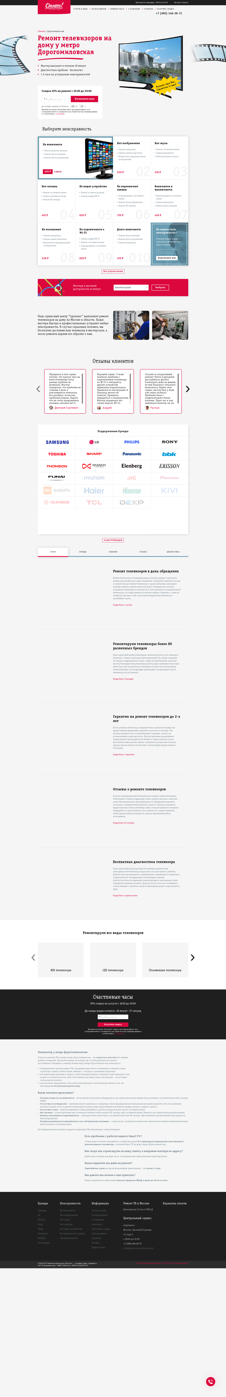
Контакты (148, 9)
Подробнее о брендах (123, 808)
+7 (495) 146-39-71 (169, 13)
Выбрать (160, 287)
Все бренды (44, 1372)
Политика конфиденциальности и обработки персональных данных (162, 1392)
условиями (60, 114)
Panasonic (43, 1362)
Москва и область (181, 2)
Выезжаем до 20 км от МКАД (138, 1338)
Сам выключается (69, 1367)
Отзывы (95, 1372)
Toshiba (41, 1367)
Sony (40, 1353)
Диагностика (98, 1376)
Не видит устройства (71, 1358)
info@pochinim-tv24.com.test (138, 1377)
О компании (134, 9)
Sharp (40, 1358)
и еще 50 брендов (113, 669)
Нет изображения (69, 1344)
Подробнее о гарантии (123, 883)
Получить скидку (165, 9)
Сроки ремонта (99, 1362)
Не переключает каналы (72, 1362)
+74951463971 (210, 1378)
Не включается (67, 1339)
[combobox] (131, 287)
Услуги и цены (80, 9)
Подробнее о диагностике (125, 1024)
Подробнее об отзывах (123, 952)
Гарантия (96, 1367)
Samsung (42, 1339)
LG (39, 1344)
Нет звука (65, 1349)
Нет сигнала (66, 1353)
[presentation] (38, 388)
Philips (41, 1349)
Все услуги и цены (113, 271)
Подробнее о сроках (122, 734)
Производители (99, 9)
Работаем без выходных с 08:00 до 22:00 (152, 2)
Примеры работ (117, 9)
